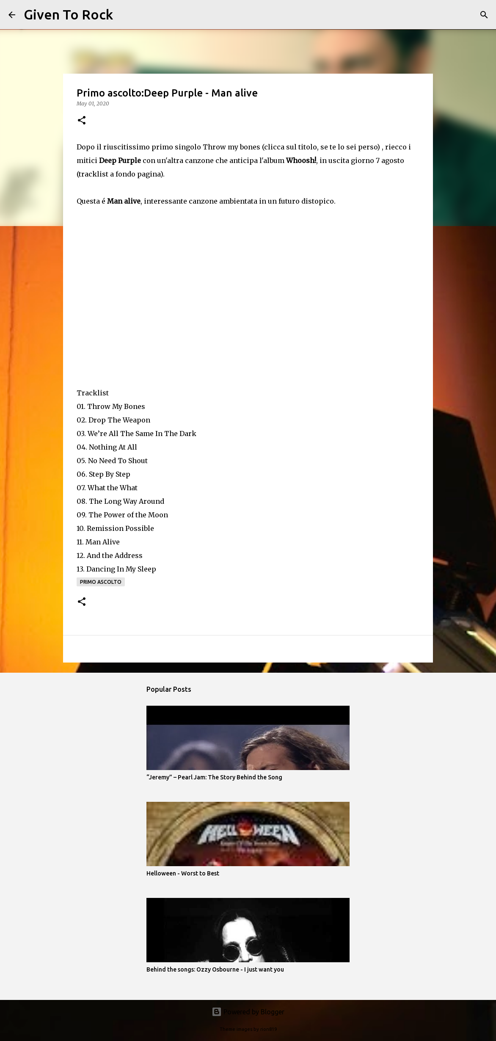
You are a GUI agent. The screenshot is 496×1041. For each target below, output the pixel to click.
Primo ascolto (100, 582)
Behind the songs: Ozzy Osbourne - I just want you (215, 969)
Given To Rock (68, 14)
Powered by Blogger (248, 1012)
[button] (82, 121)
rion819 (268, 1029)
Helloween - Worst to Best (182, 873)
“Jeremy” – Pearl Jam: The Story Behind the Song (214, 777)
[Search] (125, 15)
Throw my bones (231, 147)
